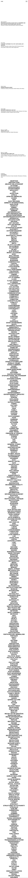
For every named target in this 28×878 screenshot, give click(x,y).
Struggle (14, 807)
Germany (14, 450)
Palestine (14, 631)
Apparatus (14, 218)
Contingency (14, 309)
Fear (14, 418)
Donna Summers (14, 365)
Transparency (14, 841)
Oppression (14, 625)
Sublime (14, 809)
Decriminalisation (14, 326)
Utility (14, 863)
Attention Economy (14, 228)
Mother (14, 584)
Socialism (14, 785)
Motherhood (14, 586)
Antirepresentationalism (14, 217)
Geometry (14, 449)
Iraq (14, 506)
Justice (14, 520)
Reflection (14, 718)
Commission (14, 291)
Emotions (14, 386)
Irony (14, 508)
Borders (14, 259)
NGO (14, 615)
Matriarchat (14, 561)
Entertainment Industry (14, 394)
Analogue (14, 204)
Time (14, 832)
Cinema (14, 274)
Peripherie (14, 648)
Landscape (14, 531)
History (14, 469)
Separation (14, 771)
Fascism (14, 411)
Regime (14, 723)
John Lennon (14, 514)
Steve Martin (14, 799)
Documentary (14, 358)
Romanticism (14, 751)
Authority (14, 232)
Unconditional (14, 854)
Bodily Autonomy (14, 252)
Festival (14, 421)
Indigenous (14, 488)
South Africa (14, 793)
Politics (14, 659)
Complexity (14, 298)
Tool (14, 835)
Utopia (14, 865)
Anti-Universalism (14, 214)
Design (14, 332)
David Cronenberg (14, 323)
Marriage (14, 555)
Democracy (14, 327)
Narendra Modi (14, 595)
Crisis (14, 312)
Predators (14, 678)
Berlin (14, 240)
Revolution (14, 740)
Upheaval (14, 858)
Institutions (14, 500)
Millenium (14, 573)
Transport (14, 843)
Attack (14, 226)
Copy (14, 310)
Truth (14, 848)
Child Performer (14, 270)
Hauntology (14, 464)
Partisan (14, 636)
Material (14, 559)
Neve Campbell (14, 612)
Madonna (14, 548)
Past (14, 639)
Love (14, 545)
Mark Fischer (14, 553)
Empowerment (14, 390)
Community (14, 296)
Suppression (14, 815)
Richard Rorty (14, 743)
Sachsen (14, 760)
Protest (14, 687)
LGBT (14, 542)
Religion (14, 726)
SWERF (14, 821)
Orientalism (14, 626)
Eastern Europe (14, 379)
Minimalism (14, 575)
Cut (14, 319)
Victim (14, 868)
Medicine (14, 564)
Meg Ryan (14, 566)
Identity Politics (14, 480)
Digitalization (14, 341)
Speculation (14, 795)
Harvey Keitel (14, 461)
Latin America (14, 534)
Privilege (14, 682)
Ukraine (14, 852)
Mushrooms (14, 591)
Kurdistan (14, 525)
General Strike (14, 444)
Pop (14, 661)
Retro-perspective (14, 735)
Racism (14, 703)
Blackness (14, 246)
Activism (14, 186)
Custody (14, 318)
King (14, 524)
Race (14, 701)
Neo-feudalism (14, 608)
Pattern (14, 640)
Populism (14, 664)
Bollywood (14, 256)
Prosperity (14, 686)
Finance (14, 427)
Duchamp (14, 372)
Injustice (14, 495)
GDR (14, 441)
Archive (14, 221)
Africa (14, 195)
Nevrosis (14, 614)
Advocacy (14, 190)
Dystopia (14, 377)
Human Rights (14, 475)
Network (14, 611)
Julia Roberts (14, 517)
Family (14, 410)
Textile (14, 827)
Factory (14, 405)
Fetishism (14, 422)
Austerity (14, 229)
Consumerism (14, 305)
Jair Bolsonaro (14, 511)
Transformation (14, 838)
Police (14, 654)
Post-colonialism (14, 668)
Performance (14, 645)
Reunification (14, 737)
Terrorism (14, 826)
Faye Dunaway (14, 416)
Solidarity (14, 790)
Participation (14, 633)
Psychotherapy (14, 692)
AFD (14, 192)
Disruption (14, 355)
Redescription (14, 715)
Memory (14, 567)
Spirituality (14, 796)
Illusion (14, 481)
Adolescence (14, 187)
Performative (14, 647)
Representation (14, 729)
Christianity (14, 273)
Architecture (14, 220)
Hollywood (14, 471)
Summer (14, 813)
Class (14, 279)
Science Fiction (14, 768)
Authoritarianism (14, 231)
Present (14, 679)
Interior (14, 502)
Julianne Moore (14, 519)
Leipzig (14, 539)
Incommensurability (14, 485)
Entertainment (14, 393)
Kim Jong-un (14, 522)
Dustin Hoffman (14, 374)
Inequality (14, 491)
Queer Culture (14, 700)
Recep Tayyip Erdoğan (14, 714)
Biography (14, 242)
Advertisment (14, 189)
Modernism (14, 578)
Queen (14, 698)
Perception (14, 643)
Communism (14, 295)
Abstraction (14, 182)
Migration (14, 572)
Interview (14, 503)
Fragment (14, 430)
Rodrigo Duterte (14, 748)
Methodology (14, 570)
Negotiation (14, 605)
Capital (14, 263)
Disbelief (14, 347)
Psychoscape (14, 690)
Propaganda (14, 684)
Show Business (14, 779)
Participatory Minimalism (14, 634)
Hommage (14, 472)
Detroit (14, 335)
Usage (14, 862)
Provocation (14, 689)
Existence (14, 400)
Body (14, 254)
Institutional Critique (14, 499)
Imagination (14, 483)
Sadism (14, 762)
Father (14, 414)
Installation (14, 497)
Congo (14, 304)
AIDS (14, 200)
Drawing (14, 368)
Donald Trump (14, 363)
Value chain (14, 866)
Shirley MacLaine (14, 776)
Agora (14, 198)
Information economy (14, 494)
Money (14, 580)
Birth (14, 243)
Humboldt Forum (14, 477)
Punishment (14, 696)
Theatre (14, 829)
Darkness (14, 321)
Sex (14, 773)
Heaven (14, 466)
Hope (14, 474)
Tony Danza (14, 834)
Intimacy (14, 505)
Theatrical (14, 830)
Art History (14, 223)
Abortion (14, 181)
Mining (14, 576)
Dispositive (14, 354)
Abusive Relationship (14, 184)
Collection (14, 287)
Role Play (14, 749)
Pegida (14, 642)
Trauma (14, 844)
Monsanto (14, 581)
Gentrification (14, 447)
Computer (14, 299)
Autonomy (14, 234)
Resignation (14, 731)
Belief (14, 238)
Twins (14, 851)
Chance (14, 268)
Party (14, 637)
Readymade (14, 707)
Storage (14, 801)
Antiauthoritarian (14, 215)
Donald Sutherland (13, 362)
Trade (14, 837)
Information (14, 492)
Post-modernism (14, 673)
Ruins (14, 756)
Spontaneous (14, 798)
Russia (14, 759)
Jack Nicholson (14, 510)
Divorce (14, 357)
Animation (14, 209)
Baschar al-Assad (14, 235)
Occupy (14, 620)
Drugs (14, 371)
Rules (14, 757)
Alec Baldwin (14, 201)
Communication (14, 293)
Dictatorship (14, 340)
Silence (14, 781)
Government (14, 457)
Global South (14, 453)
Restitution (14, 734)
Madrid (14, 550)
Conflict (14, 302)
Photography (14, 651)
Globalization (14, 455)
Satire (14, 765)
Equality (14, 396)
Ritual (14, 746)
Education (14, 382)
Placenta (14, 653)
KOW (2, 1)
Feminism (14, 419)
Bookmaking (14, 257)
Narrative (14, 597)
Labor (14, 527)
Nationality (14, 600)
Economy (14, 380)
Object (14, 619)
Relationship (14, 724)
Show (14, 777)
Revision (14, 738)
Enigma (14, 391)
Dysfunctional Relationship (14, 376)
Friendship (14, 435)
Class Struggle (14, 281)
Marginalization (14, 552)
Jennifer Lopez (14, 513)
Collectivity (14, 288)
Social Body (14, 782)
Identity (14, 478)
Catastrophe (14, 266)
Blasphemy (14, 248)
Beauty (14, 237)
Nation (14, 598)
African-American (14, 196)
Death (13, 324)
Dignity (14, 343)
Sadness (14, 763)
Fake (14, 408)
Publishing (14, 695)
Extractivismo (14, 402)
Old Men (14, 622)
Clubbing (14, 282)
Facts (14, 407)
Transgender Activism (13, 840)
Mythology (14, 594)
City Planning (14, 277)
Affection (14, 193)
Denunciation (14, 330)
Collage (14, 285)
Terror (14, 824)
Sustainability (14, 819)
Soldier (14, 788)
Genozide (14, 446)
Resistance (14, 732)
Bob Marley (14, 251)
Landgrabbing (14, 530)
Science (14, 767)
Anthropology (14, 212)
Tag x (14, 823)
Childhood (14, 271)
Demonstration (14, 329)
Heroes (14, 467)
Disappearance (14, 346)
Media (14, 562)
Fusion (14, 436)
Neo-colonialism (14, 606)
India (14, 486)
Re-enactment (14, 706)
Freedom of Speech (14, 433)
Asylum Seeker (14, 224)
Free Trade (14, 432)
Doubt (14, 366)
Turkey (14, 849)
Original (14, 628)
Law (14, 536)
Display (14, 352)
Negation (14, 603)
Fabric (14, 404)
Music (14, 592)
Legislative (14, 538)
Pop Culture (14, 662)
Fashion (14, 413)
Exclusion (14, 399)
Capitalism (13, 265)
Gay (14, 439)
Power (14, 676)
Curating (14, 316)
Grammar (14, 458)
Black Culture (14, 245)
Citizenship (14, 276)
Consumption (14, 307)
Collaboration (13, 284)
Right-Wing (14, 745)
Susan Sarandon (14, 818)
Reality (14, 712)
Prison (14, 681)
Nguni (14, 617)
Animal (14, 207)
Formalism (14, 428)
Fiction (14, 424)
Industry (14, 489)
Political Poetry (14, 657)
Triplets (14, 846)
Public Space (14, 693)
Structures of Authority (14, 805)
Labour (14, 528)
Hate (14, 463)
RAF (14, 704)
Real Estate (14, 709)
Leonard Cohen (14, 541)
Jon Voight (14, 516)
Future (14, 438)
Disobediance (14, 349)
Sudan (14, 812)
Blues (14, 249)
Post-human (14, 670)
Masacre (14, 556)
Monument (14, 583)
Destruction (14, 333)
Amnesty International (14, 203)
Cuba (14, 315)
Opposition (14, 623)
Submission (14, 810)
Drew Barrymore (14, 369)
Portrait (14, 665)
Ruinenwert (14, 754)
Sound (14, 791)
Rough (14, 752)
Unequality (14, 857)
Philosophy (14, 650)
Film (14, 425)
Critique (14, 313)
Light (14, 544)
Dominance (14, 360)
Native (14, 601)
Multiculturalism (14, 587)
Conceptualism (14, 301)
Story (14, 802)
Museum (14, 589)
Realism (14, 710)
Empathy (13, 388)
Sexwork (14, 774)
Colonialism (14, 290)
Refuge (14, 720)
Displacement (14, 351)
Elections (14, 383)
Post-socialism (14, 675)
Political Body (14, 656)
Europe (14, 397)
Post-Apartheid (14, 667)
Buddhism (14, 260)
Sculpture (14, 770)
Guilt (14, 460)
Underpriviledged (14, 855)
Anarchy (14, 206)
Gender (14, 442)
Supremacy (14, 816)
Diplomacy (14, 344)
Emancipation (14, 385)
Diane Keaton (14, 338)
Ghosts (14, 452)
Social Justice (14, 784)
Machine (14, 547)
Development (14, 337)
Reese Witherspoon (14, 717)
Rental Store (14, 728)
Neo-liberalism (14, 609)
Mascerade (14, 558)
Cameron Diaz (14, 262)
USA (14, 860)
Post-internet (14, 672)
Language (14, 533)
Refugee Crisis (14, 721)
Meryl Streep (14, 569)
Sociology (14, 787)
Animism (14, 210)
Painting (14, 629)
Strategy (14, 804)
